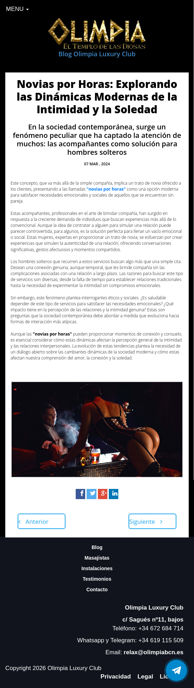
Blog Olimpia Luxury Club (97, 54)
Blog (97, 547)
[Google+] (102, 494)
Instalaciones (97, 568)
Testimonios (97, 579)
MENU (17, 9)
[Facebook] (80, 494)
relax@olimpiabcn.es (153, 652)
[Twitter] (91, 494)
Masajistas (97, 558)
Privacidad (116, 676)
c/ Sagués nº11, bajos (153, 619)
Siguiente (145, 521)
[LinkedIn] (113, 494)
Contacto (97, 589)
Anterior (33, 521)
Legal (145, 676)
